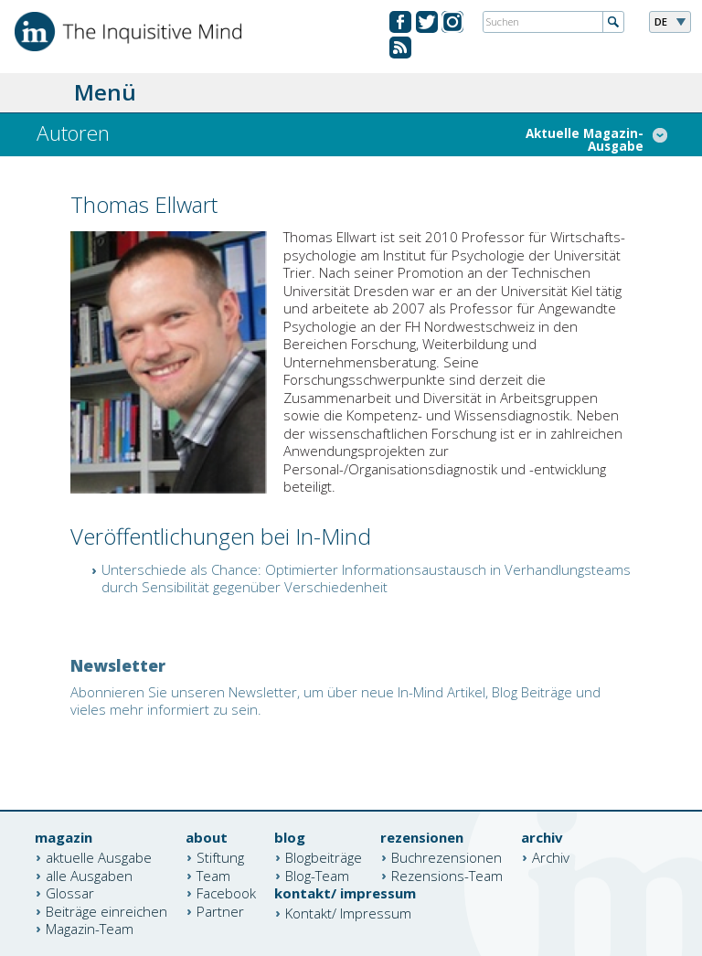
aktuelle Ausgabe (99, 857)
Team (213, 875)
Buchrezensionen (446, 857)
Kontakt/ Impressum (348, 913)
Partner (220, 910)
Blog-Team (317, 875)
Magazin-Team (89, 928)
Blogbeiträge (323, 857)
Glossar (70, 893)
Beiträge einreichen (106, 910)
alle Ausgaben (89, 875)
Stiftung (220, 857)
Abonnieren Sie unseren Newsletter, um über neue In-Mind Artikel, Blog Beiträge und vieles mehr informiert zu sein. (335, 701)
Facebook (226, 893)
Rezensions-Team (447, 875)
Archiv (550, 857)
